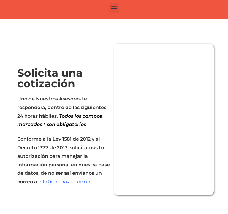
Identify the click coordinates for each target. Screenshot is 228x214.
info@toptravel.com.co (65, 182)
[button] (114, 8)
